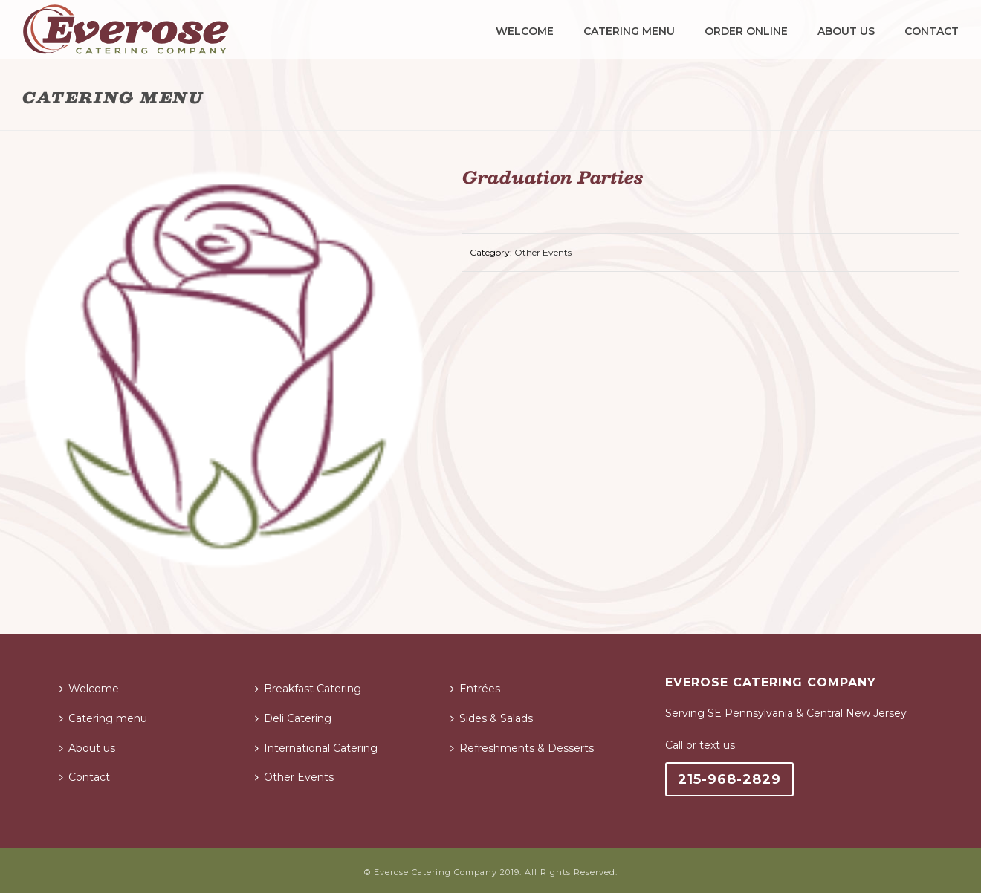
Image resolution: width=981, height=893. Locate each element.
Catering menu (629, 31)
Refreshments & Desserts (522, 748)
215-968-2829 (729, 779)
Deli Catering (293, 718)
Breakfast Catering (308, 688)
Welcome (525, 31)
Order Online (746, 31)
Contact (931, 31)
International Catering (316, 748)
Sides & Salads (491, 718)
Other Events (543, 252)
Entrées (475, 688)
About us (846, 31)
